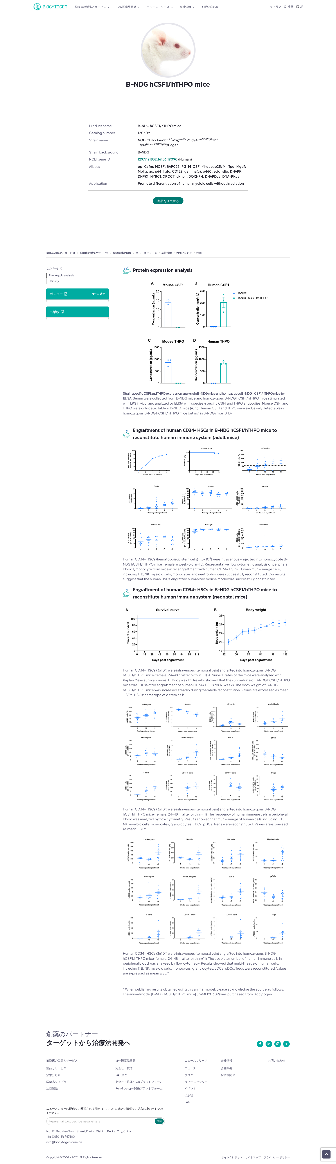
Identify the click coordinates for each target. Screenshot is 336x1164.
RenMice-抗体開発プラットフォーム (139, 1089)
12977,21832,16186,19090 (158, 159)
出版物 (189, 1095)
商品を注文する (168, 201)
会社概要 (226, 1068)
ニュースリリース (146, 253)
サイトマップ (253, 1157)
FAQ (187, 1102)
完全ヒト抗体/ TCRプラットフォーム (139, 1082)
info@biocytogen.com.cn (64, 1142)
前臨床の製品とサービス (60, 253)
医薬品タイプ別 (56, 1082)
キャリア (275, 6)
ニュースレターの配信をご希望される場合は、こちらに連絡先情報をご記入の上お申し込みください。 (104, 1111)
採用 (199, 253)
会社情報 (166, 253)
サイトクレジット (232, 1157)
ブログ (189, 1075)
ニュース (190, 1068)
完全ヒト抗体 (124, 1068)
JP (299, 6)
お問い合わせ (184, 253)
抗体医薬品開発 (122, 253)
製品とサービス (56, 1068)
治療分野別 (53, 1075)
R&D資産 (121, 1075)
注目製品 (52, 1089)
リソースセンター (196, 1082)
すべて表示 (98, 294)
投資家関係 (228, 1075)
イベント (190, 1089)
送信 (159, 1121)
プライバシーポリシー (277, 1157)
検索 (288, 6)
